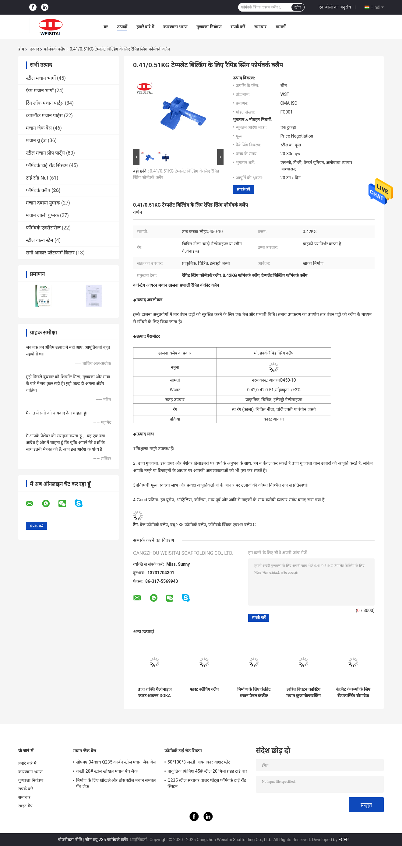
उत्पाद (34, 49)
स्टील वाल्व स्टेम (39, 240)
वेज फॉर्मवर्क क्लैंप (154, 524)
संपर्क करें (238, 26)
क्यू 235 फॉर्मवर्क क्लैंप (188, 524)
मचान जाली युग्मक (42, 215)
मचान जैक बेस (39, 128)
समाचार (260, 26)
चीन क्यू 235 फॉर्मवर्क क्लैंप (107, 839)
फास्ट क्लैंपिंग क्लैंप (204, 689)
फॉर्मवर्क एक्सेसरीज (43, 228)
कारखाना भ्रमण (175, 26)
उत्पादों (122, 26)
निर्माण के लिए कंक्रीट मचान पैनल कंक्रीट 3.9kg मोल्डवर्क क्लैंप (254, 692)
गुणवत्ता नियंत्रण (208, 26)
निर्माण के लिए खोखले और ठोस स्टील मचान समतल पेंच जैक (116, 783)
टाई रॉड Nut (37, 178)
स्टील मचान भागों (41, 78)
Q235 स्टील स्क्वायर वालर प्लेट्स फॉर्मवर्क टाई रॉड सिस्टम (207, 783)
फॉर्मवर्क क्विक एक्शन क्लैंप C (232, 524)
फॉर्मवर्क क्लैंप (54, 49)
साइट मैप (25, 805)
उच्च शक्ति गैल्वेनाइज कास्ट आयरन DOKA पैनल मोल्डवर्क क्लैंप (154, 692)
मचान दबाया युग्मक (43, 203)
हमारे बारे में (145, 26)
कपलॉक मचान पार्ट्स (44, 115)
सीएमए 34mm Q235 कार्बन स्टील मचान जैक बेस (116, 762)
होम (21, 49)
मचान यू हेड (36, 140)
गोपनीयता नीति (70, 839)
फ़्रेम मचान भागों (40, 90)
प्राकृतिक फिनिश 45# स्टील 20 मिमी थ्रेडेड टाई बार (207, 771)
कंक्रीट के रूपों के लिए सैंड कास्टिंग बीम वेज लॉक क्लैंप (353, 692)
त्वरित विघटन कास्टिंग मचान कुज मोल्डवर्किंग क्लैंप (303, 692)
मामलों (281, 26)
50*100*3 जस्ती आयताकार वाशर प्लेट (199, 762)
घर (106, 26)
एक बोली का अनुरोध (335, 7)
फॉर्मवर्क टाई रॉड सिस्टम (47, 165)
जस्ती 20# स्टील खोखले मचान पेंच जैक (107, 771)
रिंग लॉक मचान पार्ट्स (45, 103)
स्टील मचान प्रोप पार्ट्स (45, 153)
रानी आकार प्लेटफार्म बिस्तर (50, 253)
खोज (297, 7)
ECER (343, 839)
